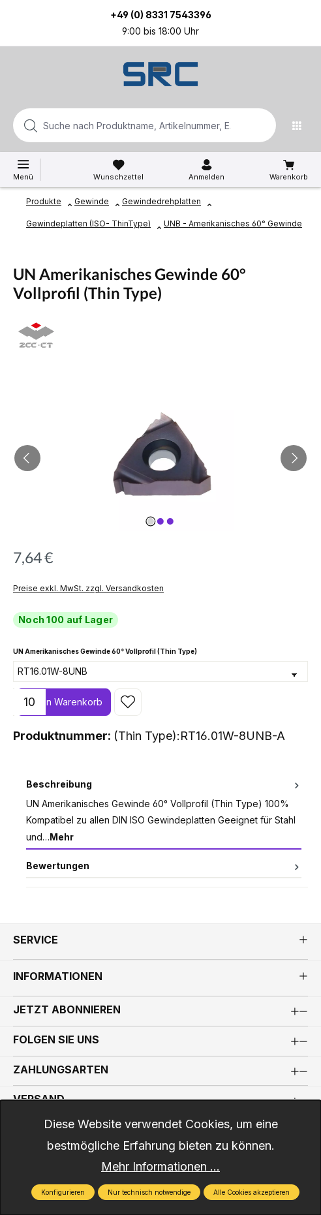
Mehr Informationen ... (160, 1166)
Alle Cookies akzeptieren (251, 1192)
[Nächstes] (294, 458)
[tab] (163, 811)
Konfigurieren (63, 1192)
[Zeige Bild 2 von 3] (160, 521)
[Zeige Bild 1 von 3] (150, 521)
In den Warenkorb (63, 701)
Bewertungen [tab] (163, 865)
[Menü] (300, 125)
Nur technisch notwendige (149, 1192)
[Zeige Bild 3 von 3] (170, 521)
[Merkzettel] (118, 170)
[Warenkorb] (288, 170)
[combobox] (124, 125)
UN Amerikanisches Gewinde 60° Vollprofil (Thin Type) (105, 650)
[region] (160, 457)
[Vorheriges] (27, 458)
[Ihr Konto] (206, 170)
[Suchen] (262, 125)
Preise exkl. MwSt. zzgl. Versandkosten (88, 588)
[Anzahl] (29, 702)
